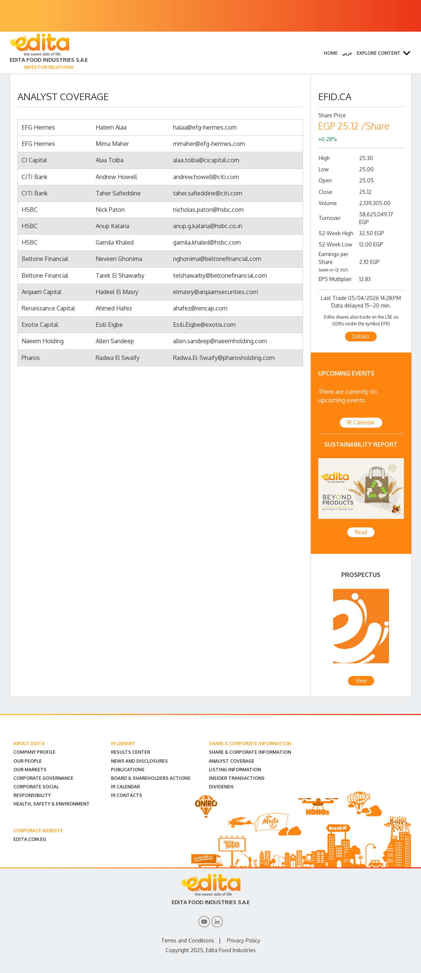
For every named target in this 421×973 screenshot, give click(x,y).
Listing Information (235, 769)
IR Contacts (126, 795)
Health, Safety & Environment (51, 804)
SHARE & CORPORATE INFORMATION (250, 743)
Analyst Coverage (231, 761)
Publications (127, 769)
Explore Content (379, 53)
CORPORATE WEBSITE (38, 830)
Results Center (130, 752)
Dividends (221, 786)
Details (361, 336)
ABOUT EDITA (29, 743)
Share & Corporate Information (250, 752)
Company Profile (34, 752)
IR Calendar (361, 422)
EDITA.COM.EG (29, 839)
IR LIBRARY (123, 743)
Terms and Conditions (187, 940)
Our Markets (30, 769)
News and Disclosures (139, 761)
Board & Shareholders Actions (151, 778)
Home (331, 53)
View (361, 680)
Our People (27, 761)
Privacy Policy (243, 940)
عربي (347, 53)
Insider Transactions (237, 778)
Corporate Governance (43, 778)
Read (361, 532)
